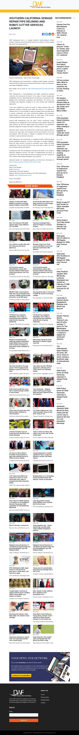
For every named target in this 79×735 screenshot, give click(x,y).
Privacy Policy (45, 697)
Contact (43, 702)
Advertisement (45, 700)
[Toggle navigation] (9, 11)
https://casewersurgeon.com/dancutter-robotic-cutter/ (25, 162)
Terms (43, 694)
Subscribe (24, 720)
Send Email (16, 169)
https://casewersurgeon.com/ (23, 175)
